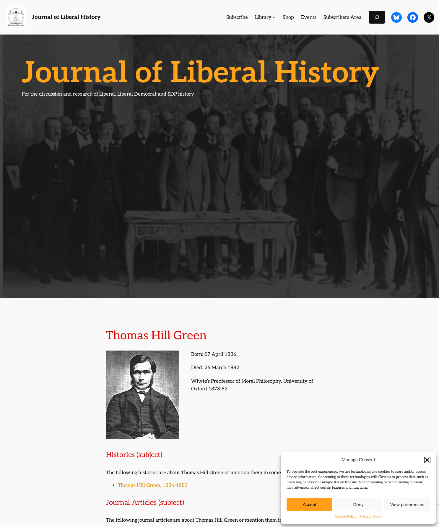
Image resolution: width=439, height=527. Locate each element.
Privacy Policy (371, 516)
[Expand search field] (377, 17)
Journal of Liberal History (66, 17)
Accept (309, 504)
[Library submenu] (274, 17)
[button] (427, 460)
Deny (358, 504)
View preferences (407, 504)
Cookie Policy (346, 516)
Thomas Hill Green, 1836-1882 (153, 485)
